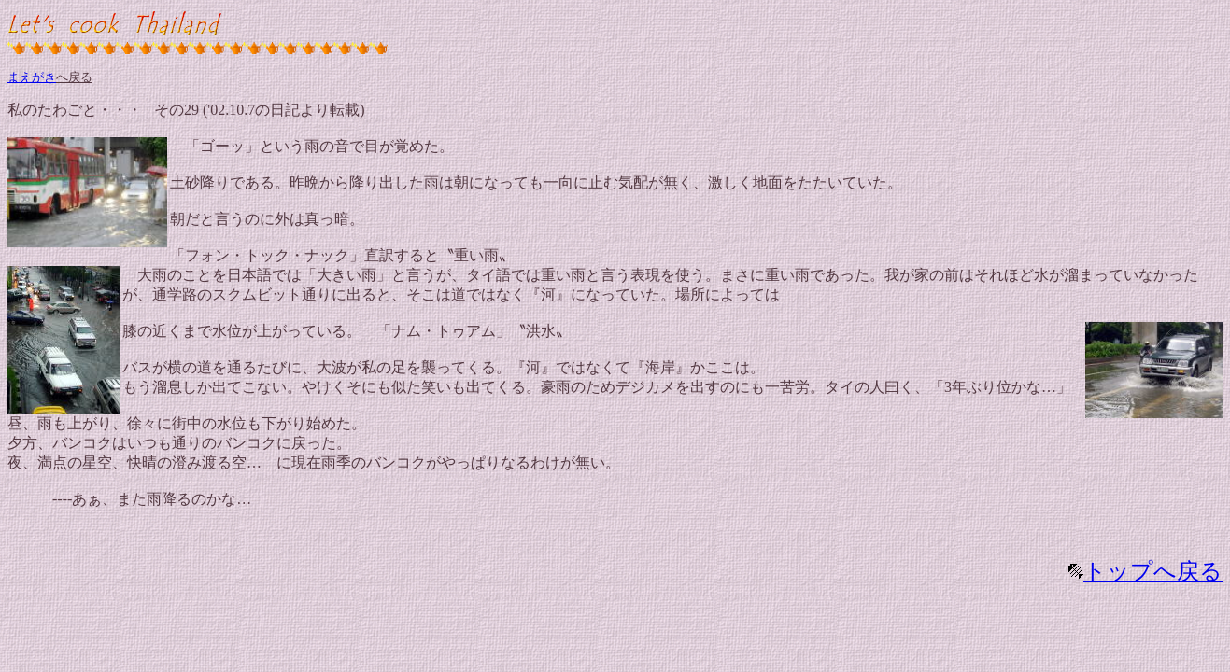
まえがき (31, 77)
